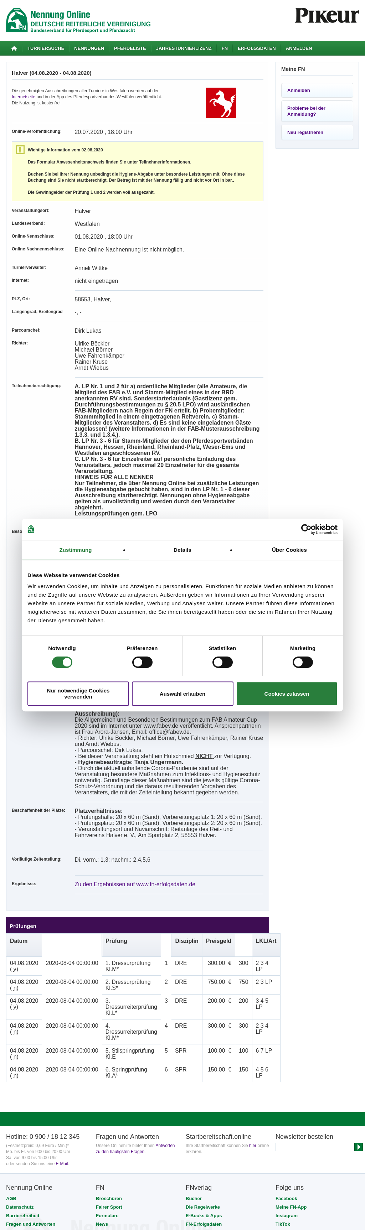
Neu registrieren (305, 132)
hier (252, 1000)
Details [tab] (182, 550)
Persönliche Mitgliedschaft (125, 1096)
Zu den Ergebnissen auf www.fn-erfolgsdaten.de (120, 787)
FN (225, 48)
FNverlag (138, 1149)
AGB (11, 1053)
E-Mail (62, 1018)
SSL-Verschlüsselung (92, 1158)
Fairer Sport (109, 1061)
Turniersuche (45, 48)
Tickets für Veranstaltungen (126, 1104)
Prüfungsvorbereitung (210, 1087)
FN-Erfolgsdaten (204, 1078)
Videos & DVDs (202, 1096)
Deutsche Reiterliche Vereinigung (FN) (85, 1149)
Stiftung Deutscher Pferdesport (181, 1149)
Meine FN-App (291, 1061)
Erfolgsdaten (257, 48)
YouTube (285, 1087)
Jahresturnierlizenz (184, 48)
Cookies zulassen (286, 694)
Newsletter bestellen (304, 991)
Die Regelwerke (203, 1061)
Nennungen (89, 48)
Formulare (107, 1070)
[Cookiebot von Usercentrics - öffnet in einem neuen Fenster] (306, 529)
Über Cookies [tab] (289, 550)
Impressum (18, 1087)
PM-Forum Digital (234, 1149)
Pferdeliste (130, 48)
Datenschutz (20, 1061)
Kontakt (14, 1096)
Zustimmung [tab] (76, 550)
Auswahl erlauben (182, 694)
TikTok (283, 1078)
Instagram (287, 1070)
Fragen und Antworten (30, 1078)
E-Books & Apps (204, 1070)
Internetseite (23, 96)
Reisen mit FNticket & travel (126, 1087)
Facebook (286, 1053)
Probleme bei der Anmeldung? (306, 111)
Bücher (194, 1053)
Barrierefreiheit (22, 1070)
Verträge (105, 1113)
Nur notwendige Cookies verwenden (78, 693)
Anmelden (299, 48)
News (102, 1078)
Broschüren (109, 1053)
